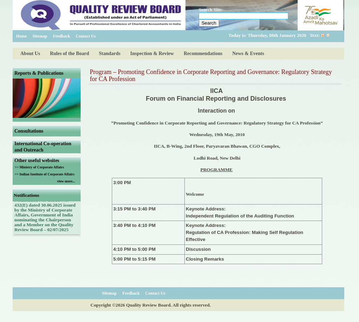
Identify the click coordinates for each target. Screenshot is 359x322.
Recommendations (203, 53)
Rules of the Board (69, 53)
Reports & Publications (38, 73)
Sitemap (40, 36)
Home (21, 36)
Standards (109, 53)
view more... (66, 181)
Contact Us (86, 36)
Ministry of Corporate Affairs (41, 167)
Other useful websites (36, 160)
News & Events (248, 53)
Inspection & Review (152, 53)
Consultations (28, 131)
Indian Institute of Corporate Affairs (46, 174)
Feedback (61, 36)
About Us (30, 53)
